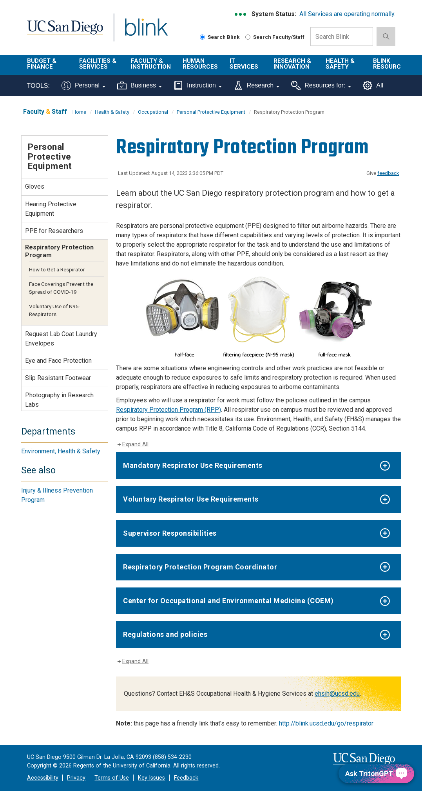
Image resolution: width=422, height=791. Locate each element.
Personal (83, 85)
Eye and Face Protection (58, 360)
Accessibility (42, 778)
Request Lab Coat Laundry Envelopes (61, 338)
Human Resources (200, 63)
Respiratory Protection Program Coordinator (200, 567)
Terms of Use (111, 778)
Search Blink (220, 37)
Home (79, 112)
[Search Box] (341, 36)
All (373, 85)
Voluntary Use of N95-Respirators (54, 310)
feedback (388, 173)
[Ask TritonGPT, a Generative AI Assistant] (376, 773)
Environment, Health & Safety (60, 451)
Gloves (34, 186)
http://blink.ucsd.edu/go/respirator (326, 723)
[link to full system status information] (241, 14)
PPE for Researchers (54, 231)
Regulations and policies (165, 634)
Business (139, 85)
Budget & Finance (41, 63)
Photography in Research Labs (59, 399)
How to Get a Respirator (57, 269)
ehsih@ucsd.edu (337, 693)
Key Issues (151, 778)
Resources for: (321, 85)
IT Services (244, 63)
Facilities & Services (97, 63)
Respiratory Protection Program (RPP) (168, 409)
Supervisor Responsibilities (170, 533)
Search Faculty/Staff (274, 37)
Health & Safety (340, 63)
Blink (138, 32)
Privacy (76, 778)
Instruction (198, 85)
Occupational (153, 112)
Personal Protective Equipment (211, 112)
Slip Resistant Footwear (58, 378)
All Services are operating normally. (347, 14)
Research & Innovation (292, 63)
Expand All (135, 444)
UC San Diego (62, 32)
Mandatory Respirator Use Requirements (193, 465)
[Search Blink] (202, 37)
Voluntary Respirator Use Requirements (191, 499)
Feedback (186, 778)
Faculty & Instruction (151, 63)
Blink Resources (390, 63)
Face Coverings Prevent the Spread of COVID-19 (61, 288)
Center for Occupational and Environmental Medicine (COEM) (228, 600)
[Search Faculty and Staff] (247, 37)
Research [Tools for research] (256, 85)
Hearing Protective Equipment (50, 208)
